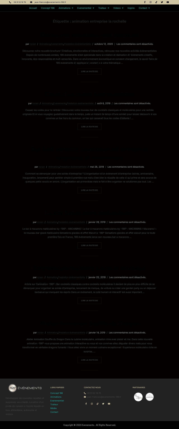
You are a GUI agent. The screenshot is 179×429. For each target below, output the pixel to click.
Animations (66, 8)
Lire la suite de (91, 70)
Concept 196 (48, 8)
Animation (44, 44)
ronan (33, 44)
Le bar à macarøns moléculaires (89, 213)
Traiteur (103, 8)
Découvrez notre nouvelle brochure (89, 35)
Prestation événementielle (77, 44)
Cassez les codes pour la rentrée (89, 94)
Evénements (57, 44)
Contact (144, 8)
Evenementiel (85, 8)
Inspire (131, 8)
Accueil (33, 8)
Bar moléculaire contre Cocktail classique (89, 268)
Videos (118, 8)
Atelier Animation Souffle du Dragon (89, 323)
